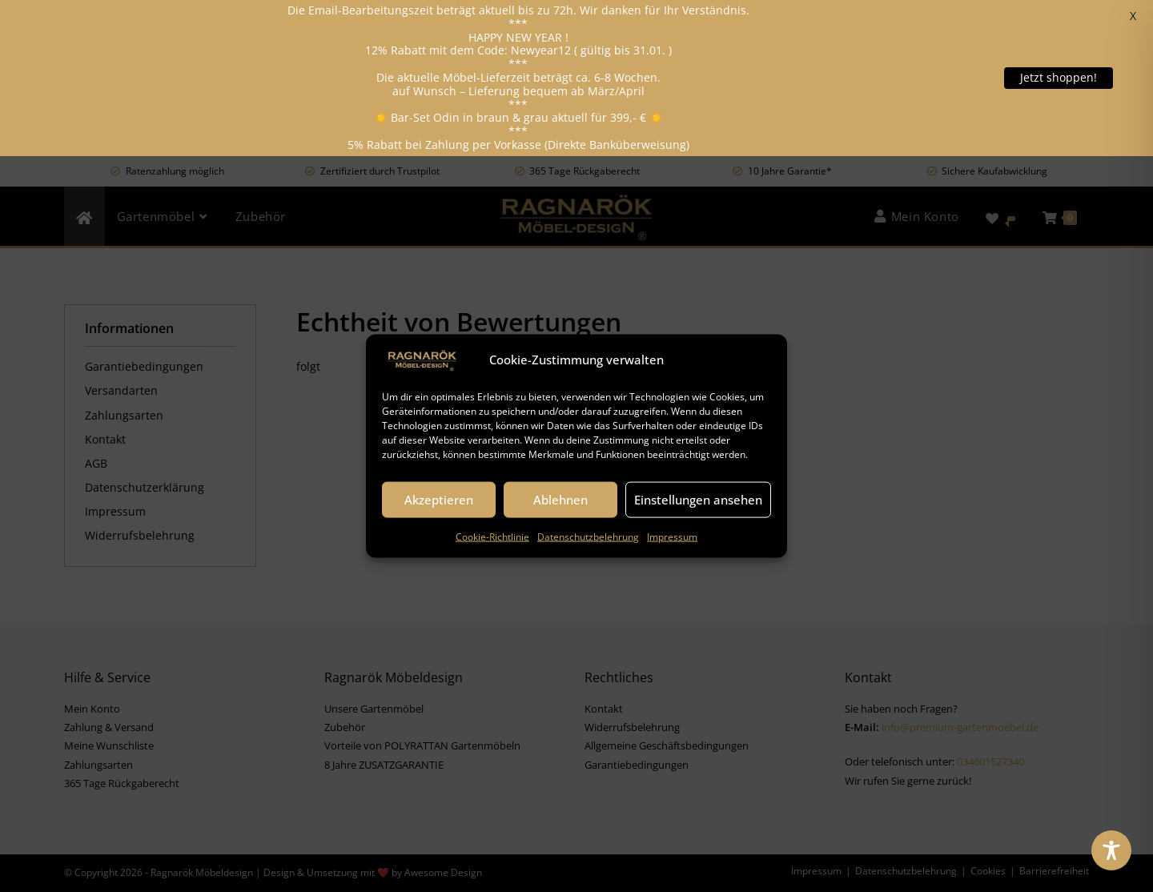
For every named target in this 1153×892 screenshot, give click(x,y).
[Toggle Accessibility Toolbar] (1111, 850)
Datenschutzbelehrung (588, 536)
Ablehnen (560, 500)
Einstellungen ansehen (698, 500)
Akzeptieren (438, 500)
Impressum (672, 536)
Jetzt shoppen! (1058, 77)
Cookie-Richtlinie (492, 536)
